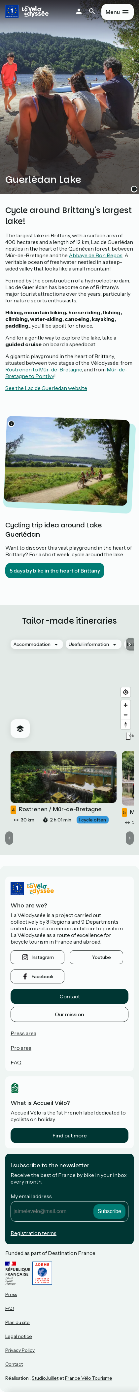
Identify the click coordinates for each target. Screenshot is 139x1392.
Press (11, 1294)
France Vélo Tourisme (88, 1378)
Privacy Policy (20, 1350)
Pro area (21, 1047)
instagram (43, 957)
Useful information (89, 644)
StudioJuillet (45, 1378)
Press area (23, 1033)
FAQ (16, 1062)
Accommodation (32, 644)
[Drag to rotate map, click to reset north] (125, 724)
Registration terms (33, 1233)
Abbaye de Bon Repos (95, 255)
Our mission (69, 1014)
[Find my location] (125, 692)
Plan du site (17, 1322)
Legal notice (18, 1336)
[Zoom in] (125, 705)
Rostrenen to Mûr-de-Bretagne (43, 369)
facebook (42, 976)
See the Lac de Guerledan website (46, 388)
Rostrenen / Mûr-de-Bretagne (56, 810)
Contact (69, 996)
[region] (69, 688)
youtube (101, 957)
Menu (113, 12)
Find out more (69, 1135)
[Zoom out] (125, 715)
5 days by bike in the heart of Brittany (55, 570)
